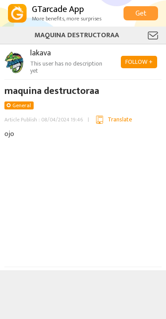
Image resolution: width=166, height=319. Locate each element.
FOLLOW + (139, 62)
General (21, 105)
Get (141, 13)
